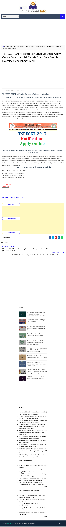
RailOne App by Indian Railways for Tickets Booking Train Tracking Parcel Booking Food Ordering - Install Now (33, 451)
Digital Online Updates (29, 524)
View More (45, 487)
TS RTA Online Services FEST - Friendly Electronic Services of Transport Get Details (35, 343)
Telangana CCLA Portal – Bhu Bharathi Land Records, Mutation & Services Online (36, 364)
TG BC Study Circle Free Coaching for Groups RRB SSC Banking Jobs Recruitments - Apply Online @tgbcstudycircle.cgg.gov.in (32, 427)
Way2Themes (10, 524)
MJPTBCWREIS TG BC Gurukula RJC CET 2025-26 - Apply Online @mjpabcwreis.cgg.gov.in (37, 350)
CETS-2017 (8, 46)
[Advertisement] (33, 32)
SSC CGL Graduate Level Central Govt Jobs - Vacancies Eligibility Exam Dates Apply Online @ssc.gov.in (37, 371)
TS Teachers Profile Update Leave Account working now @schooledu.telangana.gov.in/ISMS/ (36, 314)
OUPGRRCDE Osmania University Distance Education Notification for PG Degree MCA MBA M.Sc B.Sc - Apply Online (33, 433)
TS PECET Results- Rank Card (12, 198)
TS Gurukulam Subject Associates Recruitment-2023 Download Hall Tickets (36, 328)
